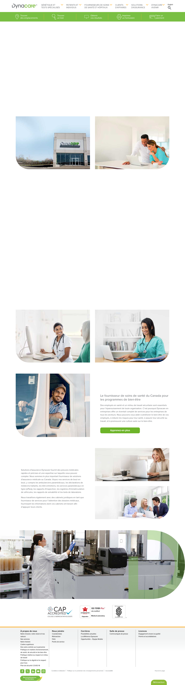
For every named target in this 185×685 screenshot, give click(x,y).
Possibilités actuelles (88, 634)
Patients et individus (72, 6)
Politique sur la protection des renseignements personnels (85, 671)
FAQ (53, 639)
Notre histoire (25, 642)
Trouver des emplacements (29, 16)
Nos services (25, 639)
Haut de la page (160, 671)
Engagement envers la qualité (149, 634)
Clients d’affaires (120, 6)
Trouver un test (60, 16)
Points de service (58, 642)
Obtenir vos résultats (96, 16)
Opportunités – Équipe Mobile (92, 639)
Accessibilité (109, 671)
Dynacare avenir (156, 6)
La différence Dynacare (89, 636)
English (170, 5)
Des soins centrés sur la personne (32, 647)
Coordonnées (57, 634)
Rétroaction (56, 636)
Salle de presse (117, 631)
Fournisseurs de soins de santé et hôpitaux (96, 6)
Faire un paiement (159, 16)
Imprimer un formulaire (128, 16)
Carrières (85, 631)
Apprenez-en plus (120, 430)
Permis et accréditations (147, 636)
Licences (143, 631)
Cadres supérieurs (27, 644)
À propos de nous (28, 631)
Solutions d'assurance (138, 6)
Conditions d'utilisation (58, 671)
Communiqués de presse (119, 634)
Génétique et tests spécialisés (50, 6)
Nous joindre (58, 631)
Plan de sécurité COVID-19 (30, 666)
